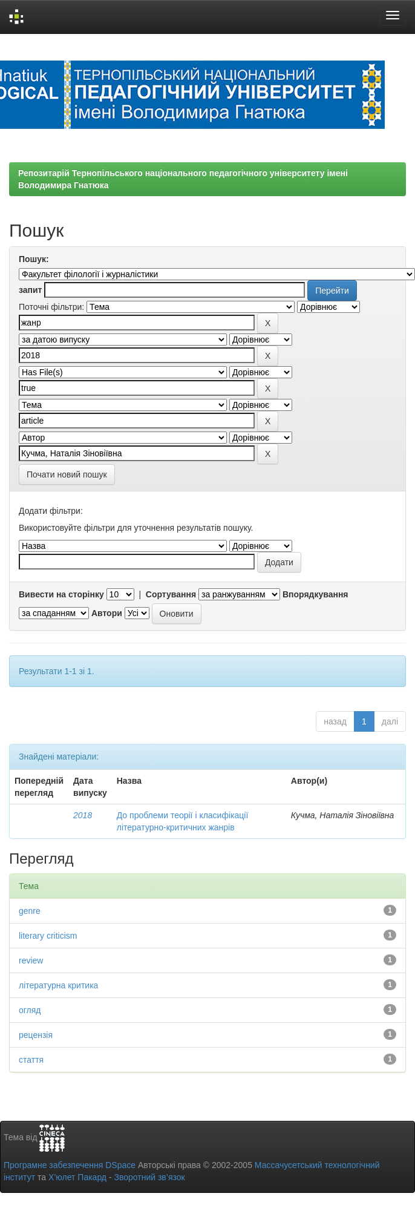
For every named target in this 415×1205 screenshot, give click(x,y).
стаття (31, 1060)
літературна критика (58, 985)
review (31, 960)
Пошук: (34, 259)
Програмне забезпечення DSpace (70, 1165)
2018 (82, 815)
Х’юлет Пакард (77, 1177)
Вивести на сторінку (61, 594)
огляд (30, 1010)
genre (30, 911)
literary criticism (48, 936)
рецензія (36, 1035)
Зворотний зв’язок (149, 1177)
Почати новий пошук (67, 474)
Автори (106, 613)
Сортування (171, 594)
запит (30, 290)
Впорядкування (315, 594)
